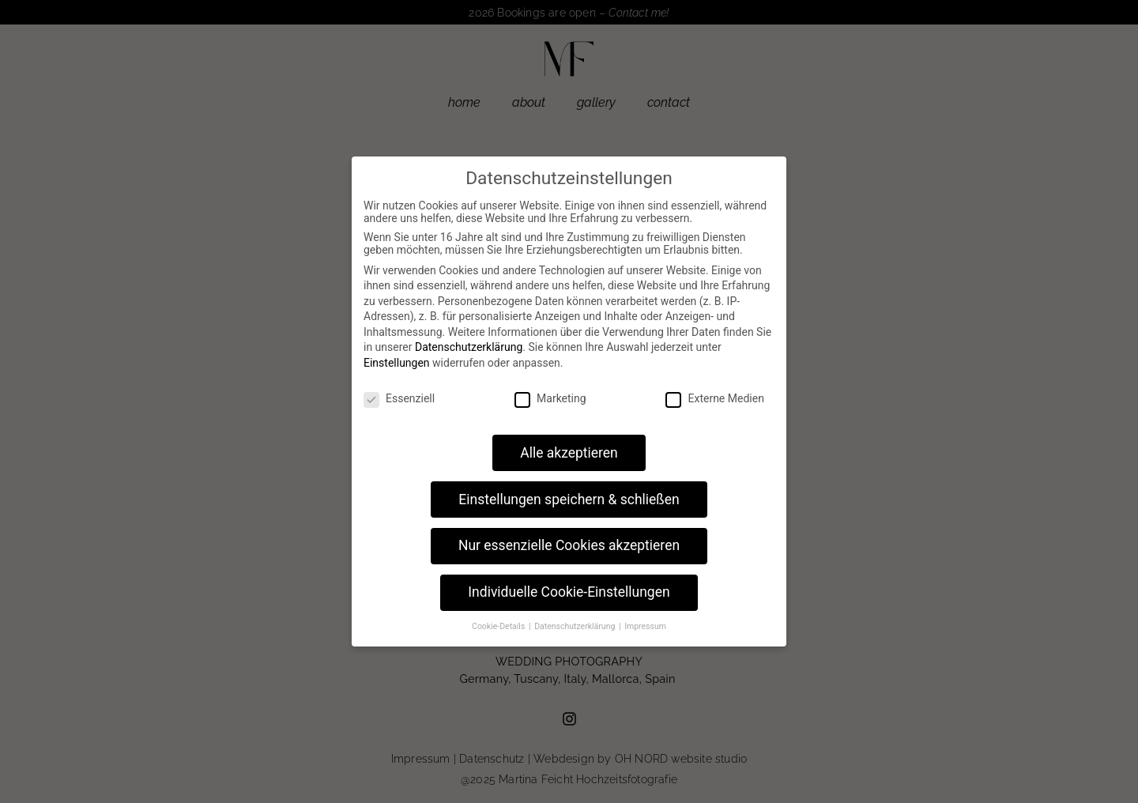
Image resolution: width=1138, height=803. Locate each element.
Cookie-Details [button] (499, 626)
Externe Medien (714, 398)
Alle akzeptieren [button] (569, 453)
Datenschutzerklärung (468, 347)
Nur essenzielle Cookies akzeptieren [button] (569, 545)
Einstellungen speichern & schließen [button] (568, 499)
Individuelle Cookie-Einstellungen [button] (568, 592)
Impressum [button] (645, 626)
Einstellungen (397, 362)
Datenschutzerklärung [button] (575, 626)
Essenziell (399, 398)
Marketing (550, 398)
